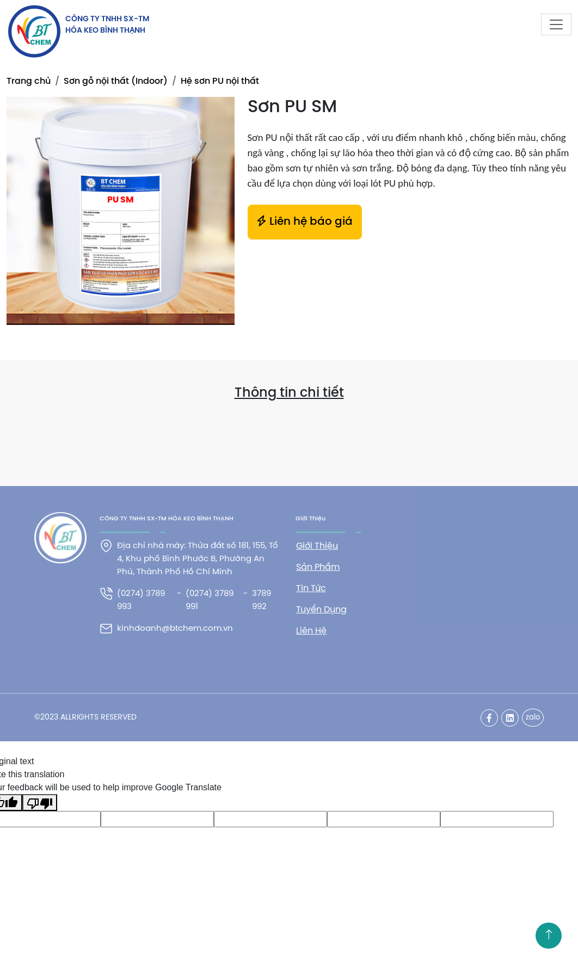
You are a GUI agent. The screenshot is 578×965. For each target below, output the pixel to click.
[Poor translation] (39, 802)
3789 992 (261, 600)
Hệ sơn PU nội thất (220, 81)
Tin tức (311, 588)
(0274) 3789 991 (209, 600)
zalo (533, 717)
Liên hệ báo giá (305, 222)
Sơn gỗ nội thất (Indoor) (116, 81)
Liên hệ (311, 631)
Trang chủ (29, 81)
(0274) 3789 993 (141, 600)
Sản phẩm (318, 567)
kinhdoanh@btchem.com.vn (175, 628)
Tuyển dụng (321, 609)
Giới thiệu (317, 546)
